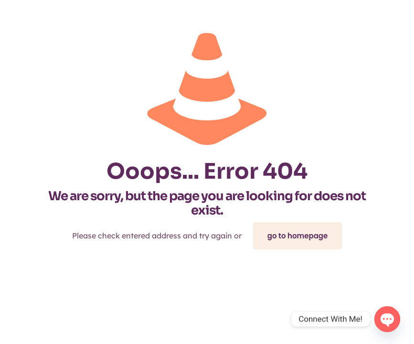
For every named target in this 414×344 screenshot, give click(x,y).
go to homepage (297, 236)
